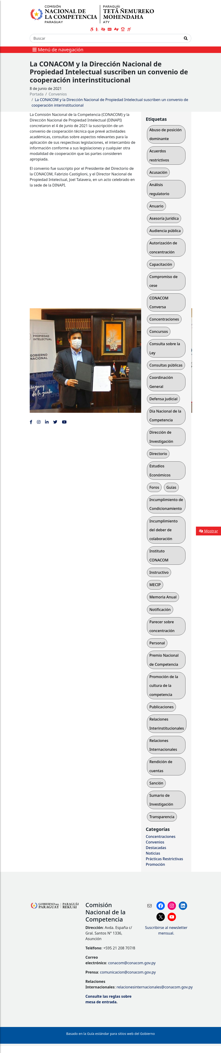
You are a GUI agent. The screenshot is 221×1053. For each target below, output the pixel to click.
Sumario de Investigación (161, 800)
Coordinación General (161, 382)
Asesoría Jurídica (164, 218)
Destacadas (156, 847)
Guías (171, 487)
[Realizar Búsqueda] (185, 38)
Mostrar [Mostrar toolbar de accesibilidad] (208, 531)
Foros (154, 487)
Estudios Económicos (159, 470)
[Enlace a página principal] (94, 13)
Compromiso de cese (163, 281)
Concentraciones (164, 319)
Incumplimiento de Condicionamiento (166, 504)
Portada (37, 94)
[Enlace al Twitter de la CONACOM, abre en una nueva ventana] (55, 422)
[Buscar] (105, 38)
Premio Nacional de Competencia (164, 660)
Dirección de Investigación (161, 437)
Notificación (160, 609)
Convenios (58, 94)
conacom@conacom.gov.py (132, 962)
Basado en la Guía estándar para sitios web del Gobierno (110, 1033)
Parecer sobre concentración (161, 626)
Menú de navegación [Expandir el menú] (57, 49)
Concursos (158, 331)
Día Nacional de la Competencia (165, 416)
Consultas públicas (165, 365)
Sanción (156, 783)
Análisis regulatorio (159, 189)
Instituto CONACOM (158, 555)
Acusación (158, 172)
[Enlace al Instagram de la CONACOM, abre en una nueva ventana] (38, 422)
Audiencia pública (165, 230)
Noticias (153, 853)
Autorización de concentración (163, 247)
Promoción (155, 864)
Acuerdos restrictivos (159, 155)
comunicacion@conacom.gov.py (128, 972)
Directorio (158, 453)
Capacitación (160, 264)
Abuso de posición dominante (165, 134)
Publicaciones (161, 706)
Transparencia (161, 816)
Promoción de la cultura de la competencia (163, 685)
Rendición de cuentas (160, 766)
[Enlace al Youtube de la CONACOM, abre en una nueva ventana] (64, 422)
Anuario (156, 206)
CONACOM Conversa (158, 302)
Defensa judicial (163, 398)
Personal (157, 643)
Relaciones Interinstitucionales (166, 724)
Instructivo (159, 572)
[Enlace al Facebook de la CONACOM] (31, 422)
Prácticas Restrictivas (164, 858)
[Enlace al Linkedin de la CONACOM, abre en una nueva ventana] (47, 422)
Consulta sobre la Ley (164, 348)
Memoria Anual (162, 597)
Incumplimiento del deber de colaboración (163, 529)
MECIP (155, 584)
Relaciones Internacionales (163, 745)
